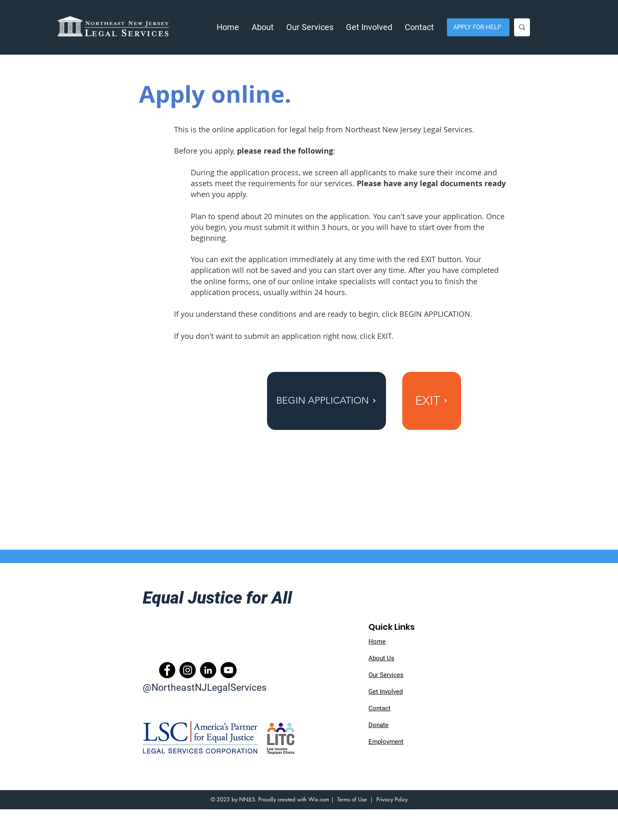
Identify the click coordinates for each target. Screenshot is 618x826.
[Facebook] (167, 670)
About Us (381, 658)
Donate (378, 725)
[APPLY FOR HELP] (478, 27)
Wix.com (318, 799)
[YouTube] (228, 670)
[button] (262, 27)
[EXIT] (431, 401)
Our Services (386, 675)
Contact (379, 708)
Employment (386, 741)
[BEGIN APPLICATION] (326, 401)
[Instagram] (187, 670)
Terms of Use (352, 799)
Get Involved (385, 691)
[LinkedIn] (208, 670)
